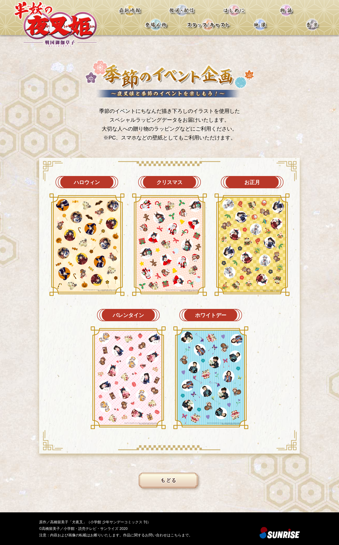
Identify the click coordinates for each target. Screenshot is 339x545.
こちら (176, 535)
